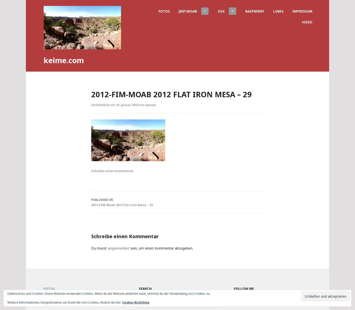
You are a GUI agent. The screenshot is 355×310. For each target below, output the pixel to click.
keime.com (64, 60)
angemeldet (118, 248)
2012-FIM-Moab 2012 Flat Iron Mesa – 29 (177, 202)
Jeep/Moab (194, 11)
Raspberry (254, 11)
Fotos (164, 11)
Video (307, 22)
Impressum (302, 11)
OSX (227, 11)
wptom (150, 105)
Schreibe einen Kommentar (112, 171)
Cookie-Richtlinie (135, 302)
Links (278, 11)
